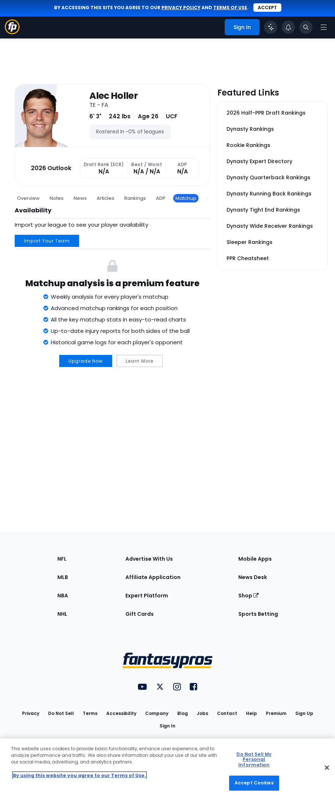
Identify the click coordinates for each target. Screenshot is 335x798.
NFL (62, 558)
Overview (28, 198)
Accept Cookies (254, 783)
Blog (182, 713)
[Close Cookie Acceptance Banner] (327, 767)
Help (251, 713)
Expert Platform (146, 595)
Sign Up (304, 713)
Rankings (135, 198)
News (80, 198)
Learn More (139, 361)
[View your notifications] (288, 27)
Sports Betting (258, 614)
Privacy (30, 713)
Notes (57, 198)
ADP (160, 198)
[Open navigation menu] (323, 27)
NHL (62, 614)
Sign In (167, 726)
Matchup (185, 198)
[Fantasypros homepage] (12, 32)
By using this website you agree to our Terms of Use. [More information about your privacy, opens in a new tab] (79, 775)
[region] (167, 768)
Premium (276, 713)
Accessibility (121, 713)
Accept (267, 7)
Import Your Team (47, 241)
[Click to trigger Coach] (270, 27)
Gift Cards (139, 614)
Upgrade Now (85, 361)
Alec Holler (113, 95)
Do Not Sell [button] (61, 713)
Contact (227, 713)
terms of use (230, 7)
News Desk (252, 577)
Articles (105, 198)
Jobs (202, 713)
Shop (248, 595)
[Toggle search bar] (306, 27)
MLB (62, 577)
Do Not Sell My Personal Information (253, 759)
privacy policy (180, 7)
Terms (90, 713)
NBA (62, 595)
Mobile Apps (255, 558)
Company (156, 713)
